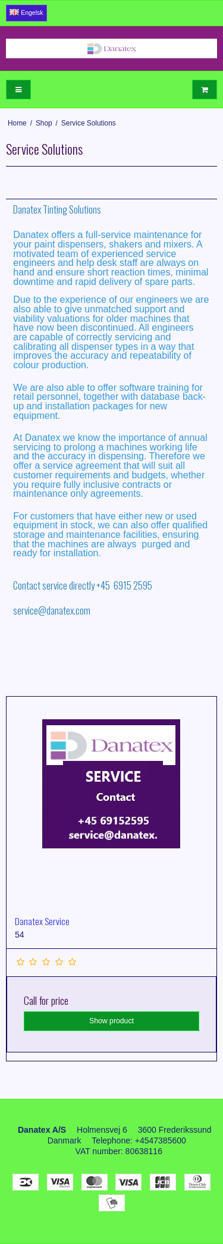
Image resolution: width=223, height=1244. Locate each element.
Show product (111, 1021)
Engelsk (26, 12)
